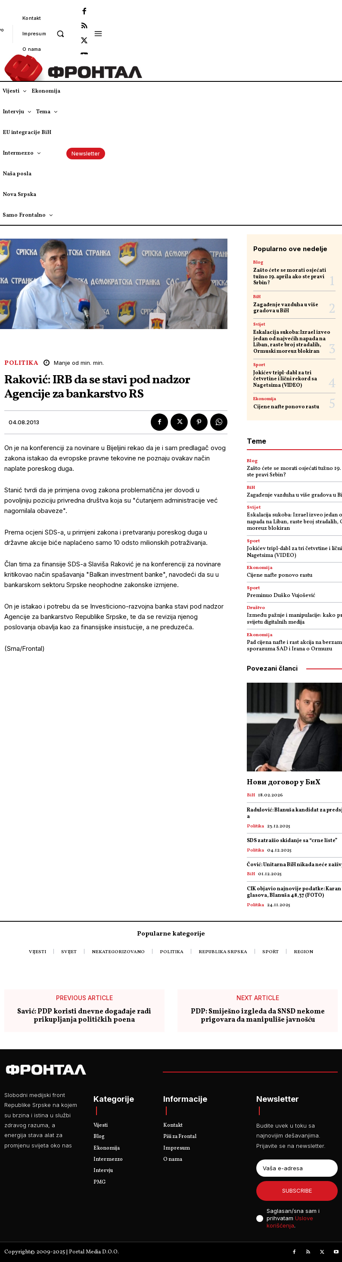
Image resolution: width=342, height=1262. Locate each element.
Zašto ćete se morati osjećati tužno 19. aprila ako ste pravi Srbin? (289, 276)
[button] (60, 33)
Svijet (259, 324)
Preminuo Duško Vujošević (281, 596)
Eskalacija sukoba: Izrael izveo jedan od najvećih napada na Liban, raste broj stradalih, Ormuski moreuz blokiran (291, 341)
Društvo (256, 608)
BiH (257, 297)
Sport (259, 365)
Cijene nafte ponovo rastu (286, 407)
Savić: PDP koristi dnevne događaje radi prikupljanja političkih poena (84, 1016)
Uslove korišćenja (290, 1222)
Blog (258, 262)
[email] (297, 1168)
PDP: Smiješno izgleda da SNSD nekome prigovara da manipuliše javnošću (258, 1016)
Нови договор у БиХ (283, 782)
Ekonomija (264, 399)
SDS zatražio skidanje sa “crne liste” (292, 840)
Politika (21, 363)
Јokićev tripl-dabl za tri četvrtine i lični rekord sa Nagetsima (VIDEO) (285, 379)
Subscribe (297, 1190)
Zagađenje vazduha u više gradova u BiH (285, 308)
